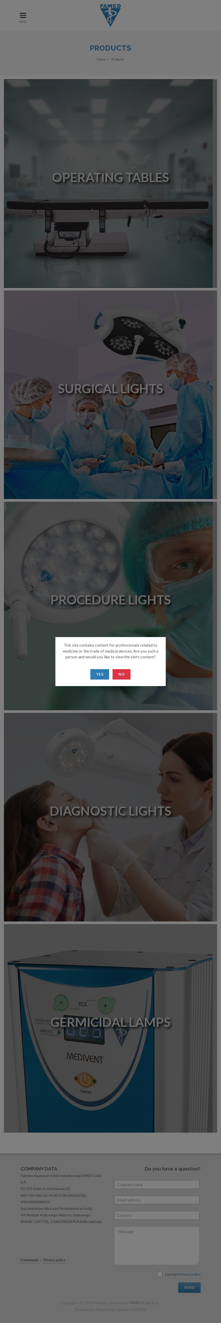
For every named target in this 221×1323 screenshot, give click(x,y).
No (121, 674)
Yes (100, 674)
